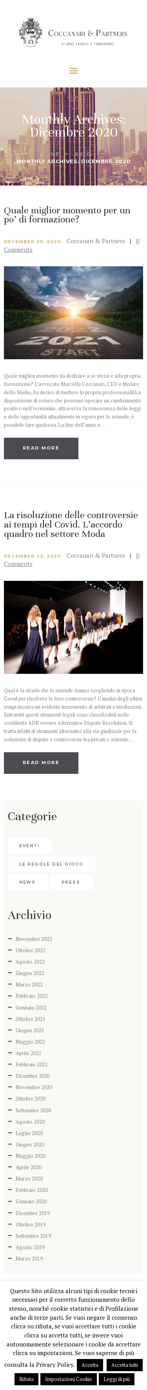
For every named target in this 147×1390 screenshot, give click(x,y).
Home (51, 154)
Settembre (33, 1110)
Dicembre (33, 1075)
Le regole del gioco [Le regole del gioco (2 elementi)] (51, 864)
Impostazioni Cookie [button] (68, 1379)
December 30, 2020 (32, 241)
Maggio (30, 1041)
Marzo (29, 984)
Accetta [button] (90, 1364)
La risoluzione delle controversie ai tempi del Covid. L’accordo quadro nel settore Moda (71, 525)
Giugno (30, 973)
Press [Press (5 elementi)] (71, 882)
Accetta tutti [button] (124, 1364)
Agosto (30, 961)
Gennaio (31, 1007)
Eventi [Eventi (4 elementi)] (29, 845)
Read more (41, 448)
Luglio (29, 1133)
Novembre (34, 938)
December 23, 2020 (32, 556)
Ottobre (30, 950)
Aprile (29, 1053)
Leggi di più (116, 1379)
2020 (82, 154)
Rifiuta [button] (26, 1379)
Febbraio (32, 995)
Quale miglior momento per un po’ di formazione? (67, 215)
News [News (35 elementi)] (27, 882)
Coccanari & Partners (97, 241)
